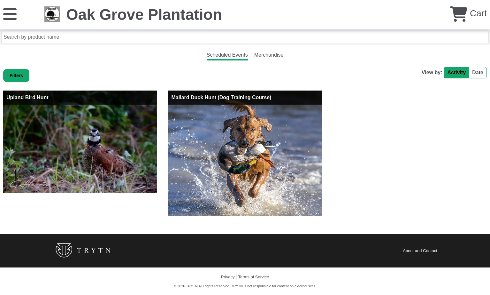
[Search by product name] (245, 37)
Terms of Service (253, 277)
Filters (16, 75)
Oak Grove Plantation (144, 14)
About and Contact (420, 250)
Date (477, 72)
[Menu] (10, 13)
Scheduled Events (227, 55)
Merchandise (269, 55)
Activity (456, 72)
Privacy (228, 277)
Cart (468, 13)
